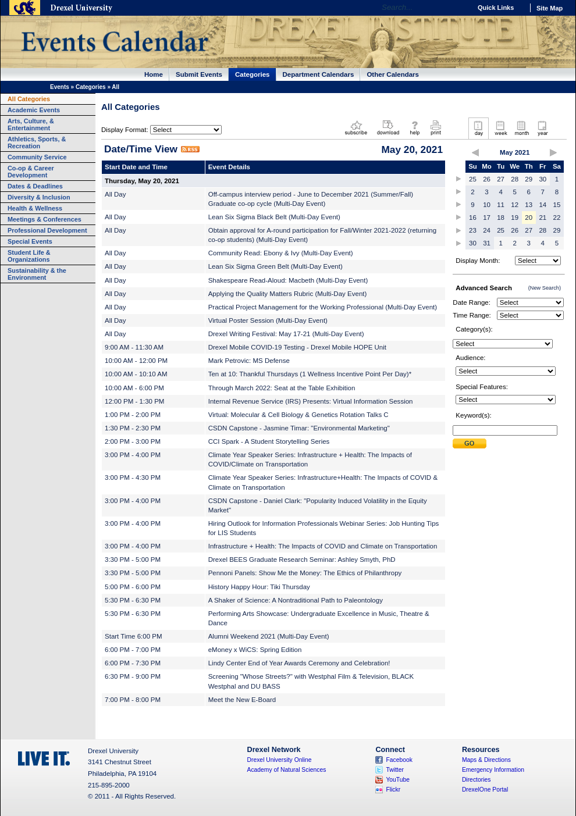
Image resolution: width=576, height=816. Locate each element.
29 (528, 179)
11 (500, 204)
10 (486, 204)
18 (500, 217)
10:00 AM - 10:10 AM (136, 373)
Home (153, 74)
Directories (476, 779)
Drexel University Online (279, 760)
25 (473, 179)
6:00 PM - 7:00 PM (133, 649)
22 (557, 217)
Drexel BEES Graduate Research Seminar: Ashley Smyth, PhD (302, 559)
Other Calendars (393, 74)
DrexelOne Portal (485, 789)
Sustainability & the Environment (37, 274)
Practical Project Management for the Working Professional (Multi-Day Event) (322, 307)
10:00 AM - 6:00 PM (134, 387)
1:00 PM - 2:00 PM (133, 414)
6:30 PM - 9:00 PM (133, 676)
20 (528, 217)
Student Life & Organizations (29, 256)
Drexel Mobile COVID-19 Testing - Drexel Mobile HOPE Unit (297, 347)
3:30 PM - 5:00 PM (133, 559)
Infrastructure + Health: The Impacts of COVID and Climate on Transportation (323, 546)
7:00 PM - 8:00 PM (133, 699)
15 (557, 204)
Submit (469, 443)
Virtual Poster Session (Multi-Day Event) (268, 320)
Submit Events (199, 74)
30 (542, 179)
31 (486, 243)
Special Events (30, 241)
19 (514, 217)
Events (59, 87)
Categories (252, 74)
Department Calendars (318, 74)
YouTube (398, 779)
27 (500, 179)
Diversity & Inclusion (39, 197)
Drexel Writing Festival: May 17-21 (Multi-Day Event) (286, 333)
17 (486, 217)
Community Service (37, 157)
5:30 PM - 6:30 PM (133, 600)
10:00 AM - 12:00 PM (136, 360)
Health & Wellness (35, 208)
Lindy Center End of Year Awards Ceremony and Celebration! (299, 663)
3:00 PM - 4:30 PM (133, 477)
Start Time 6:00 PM (133, 636)
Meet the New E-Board (242, 699)
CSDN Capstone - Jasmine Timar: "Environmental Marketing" (299, 428)
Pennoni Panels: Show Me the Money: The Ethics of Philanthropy (305, 572)
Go (459, 7)
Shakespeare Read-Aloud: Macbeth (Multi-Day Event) (288, 280)
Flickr (393, 789)
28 (514, 179)
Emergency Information (493, 770)
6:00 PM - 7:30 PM (133, 663)
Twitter (395, 770)
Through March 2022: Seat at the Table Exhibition (281, 387)
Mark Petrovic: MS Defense (249, 360)
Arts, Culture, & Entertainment (31, 124)
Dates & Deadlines (35, 186)
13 (528, 204)
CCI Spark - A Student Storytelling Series (269, 441)
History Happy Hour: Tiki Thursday (259, 586)
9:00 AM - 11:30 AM (134, 347)
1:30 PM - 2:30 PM (133, 428)
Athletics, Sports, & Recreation (37, 142)
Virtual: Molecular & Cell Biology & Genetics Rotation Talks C (298, 414)
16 (473, 217)
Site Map (549, 8)
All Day (115, 194)
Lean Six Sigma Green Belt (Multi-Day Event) (275, 266)
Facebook (399, 760)
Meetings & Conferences (44, 219)
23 (473, 230)
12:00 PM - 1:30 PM (134, 401)
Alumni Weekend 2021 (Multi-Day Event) (268, 636)
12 (514, 204)
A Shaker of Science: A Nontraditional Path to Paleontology (295, 600)
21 (542, 217)
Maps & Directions (486, 760)
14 (542, 204)
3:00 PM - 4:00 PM (133, 454)
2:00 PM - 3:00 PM (133, 441)
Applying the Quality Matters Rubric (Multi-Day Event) (287, 293)
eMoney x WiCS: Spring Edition (255, 649)
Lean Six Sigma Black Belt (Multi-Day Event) (274, 216)
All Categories (29, 98)
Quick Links (496, 7)
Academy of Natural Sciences (286, 770)
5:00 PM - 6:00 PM (133, 586)
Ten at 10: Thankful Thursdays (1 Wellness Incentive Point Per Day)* (309, 373)
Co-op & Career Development (31, 172)
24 (486, 230)
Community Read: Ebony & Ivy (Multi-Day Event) (280, 253)
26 (486, 179)
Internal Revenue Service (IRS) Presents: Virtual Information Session (310, 401)
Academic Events (34, 109)
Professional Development (47, 230)
